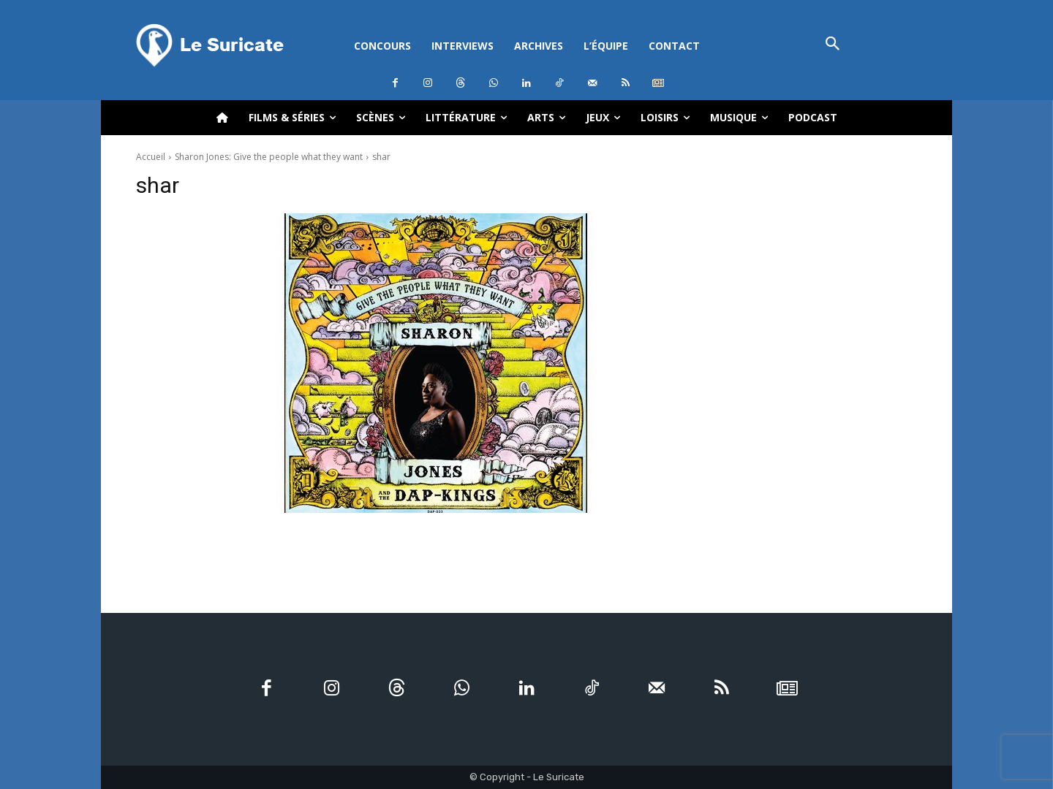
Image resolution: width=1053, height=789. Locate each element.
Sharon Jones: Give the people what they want (269, 156)
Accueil (150, 156)
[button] (832, 44)
